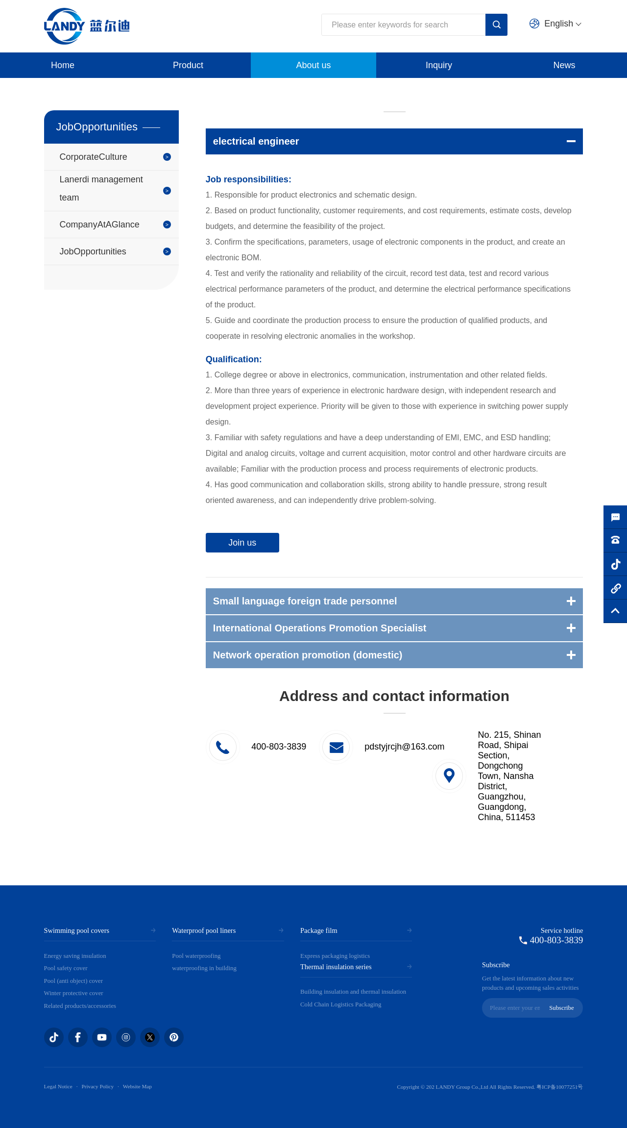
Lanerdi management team (101, 188)
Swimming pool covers (77, 930)
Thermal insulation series (335, 967)
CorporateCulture (93, 157)
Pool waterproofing (196, 956)
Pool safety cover (66, 968)
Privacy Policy (97, 1086)
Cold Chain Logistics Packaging (340, 1004)
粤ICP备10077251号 (559, 1087)
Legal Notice (58, 1086)
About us (313, 65)
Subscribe (561, 1007)
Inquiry (439, 65)
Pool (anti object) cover (73, 981)
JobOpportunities (93, 251)
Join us (242, 543)
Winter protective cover (73, 993)
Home (62, 65)
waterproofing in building (204, 968)
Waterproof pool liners (204, 930)
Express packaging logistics (335, 956)
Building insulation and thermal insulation (353, 991)
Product (188, 65)
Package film (319, 930)
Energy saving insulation (75, 956)
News (564, 65)
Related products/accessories (80, 1006)
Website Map (137, 1086)
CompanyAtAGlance (100, 224)
